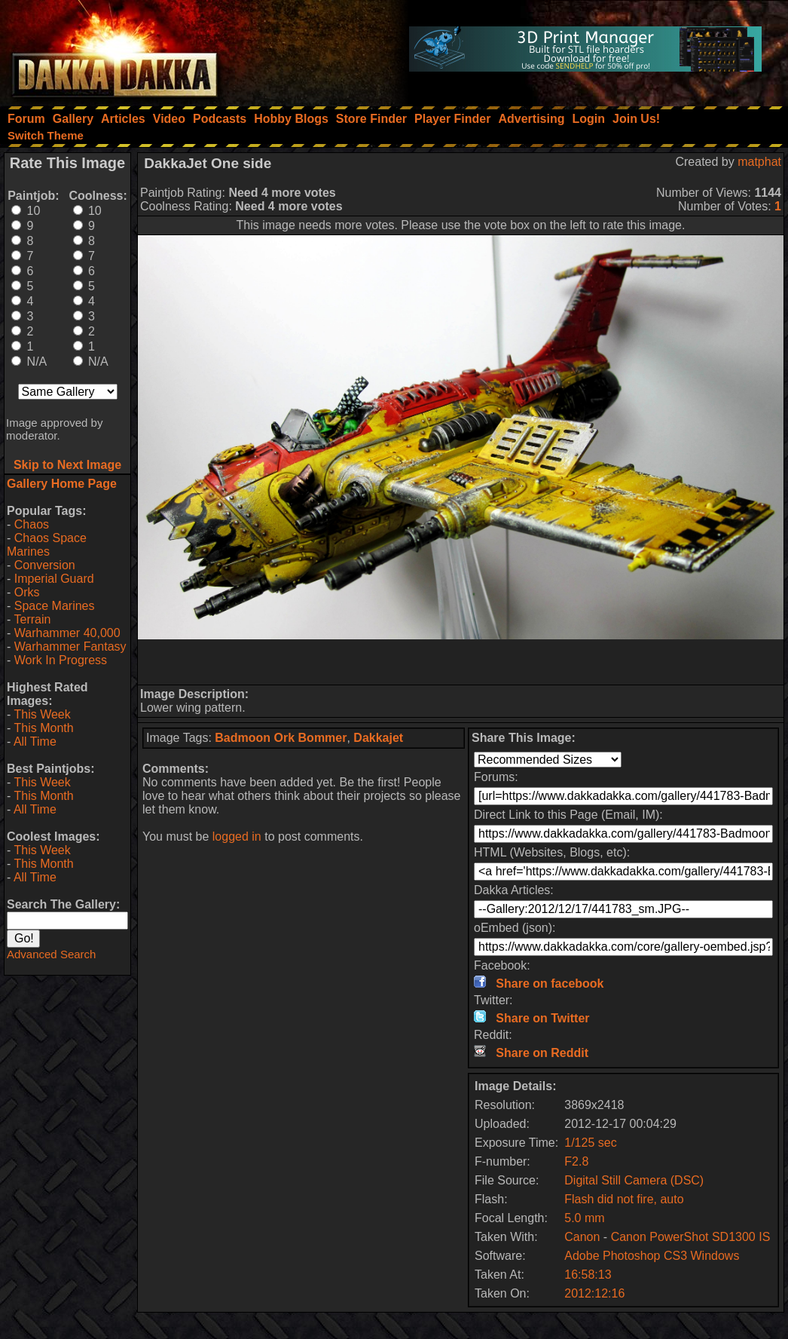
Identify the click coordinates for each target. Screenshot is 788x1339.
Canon (582, 1236)
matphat (759, 161)
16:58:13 (587, 1274)
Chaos (31, 524)
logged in (236, 836)
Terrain (32, 619)
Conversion (44, 565)
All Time (35, 741)
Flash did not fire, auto (623, 1199)
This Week (42, 714)
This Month (43, 728)
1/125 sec (590, 1142)
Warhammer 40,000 (67, 633)
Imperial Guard (54, 578)
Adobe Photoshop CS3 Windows (651, 1255)
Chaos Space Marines (47, 545)
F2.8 (576, 1161)
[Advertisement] (461, 662)
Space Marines (54, 605)
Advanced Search (51, 954)
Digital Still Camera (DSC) (634, 1180)
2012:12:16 (594, 1293)
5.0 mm (584, 1218)
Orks (27, 592)
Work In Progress (60, 660)
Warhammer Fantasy (70, 646)
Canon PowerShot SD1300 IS (691, 1236)
